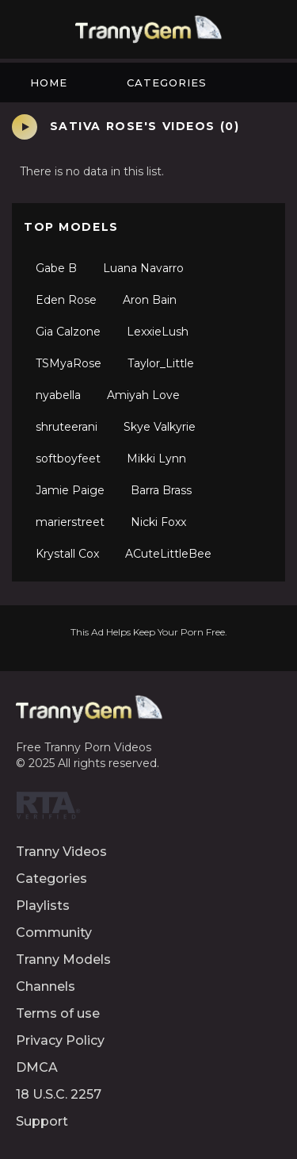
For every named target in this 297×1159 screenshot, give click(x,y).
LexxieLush (157, 331)
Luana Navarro (143, 268)
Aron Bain (150, 300)
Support (42, 1121)
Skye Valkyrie (160, 427)
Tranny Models (63, 959)
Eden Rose (66, 300)
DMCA (37, 1067)
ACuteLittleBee (168, 554)
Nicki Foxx (158, 522)
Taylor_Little (161, 363)
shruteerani (66, 427)
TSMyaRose (68, 363)
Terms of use (58, 1013)
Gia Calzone (68, 331)
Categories (167, 82)
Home (48, 82)
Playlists (43, 905)
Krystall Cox (67, 554)
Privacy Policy (60, 1040)
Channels (45, 986)
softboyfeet (68, 458)
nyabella (58, 395)
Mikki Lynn (156, 458)
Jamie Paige (70, 490)
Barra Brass (161, 490)
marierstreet (70, 522)
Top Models (71, 227)
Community (54, 932)
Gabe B (56, 268)
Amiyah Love (143, 395)
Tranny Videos (61, 851)
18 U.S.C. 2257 (58, 1094)
